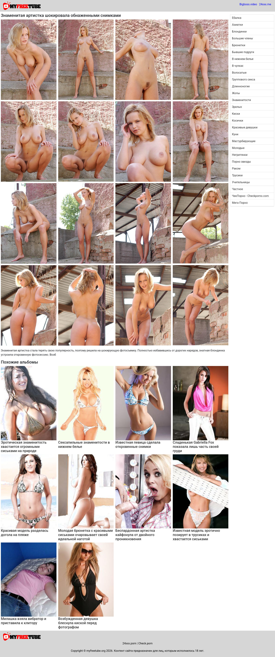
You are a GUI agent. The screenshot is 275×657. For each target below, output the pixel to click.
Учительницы (241, 182)
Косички (237, 120)
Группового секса (243, 79)
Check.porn (145, 643)
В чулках (237, 65)
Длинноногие (241, 86)
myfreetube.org (96, 650)
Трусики (237, 175)
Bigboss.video (248, 4)
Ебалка (236, 17)
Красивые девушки (244, 127)
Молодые (238, 148)
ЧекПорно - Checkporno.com (250, 196)
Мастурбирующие (244, 141)
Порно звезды (241, 161)
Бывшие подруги (243, 52)
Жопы (236, 93)
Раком (236, 168)
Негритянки (239, 154)
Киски (236, 113)
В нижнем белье (242, 59)
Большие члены (242, 38)
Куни (235, 134)
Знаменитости (241, 100)
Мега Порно (240, 202)
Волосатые (239, 72)
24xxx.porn (129, 643)
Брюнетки (238, 45)
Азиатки (237, 24)
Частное (237, 189)
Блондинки (239, 31)
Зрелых (237, 107)
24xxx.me (265, 4)
